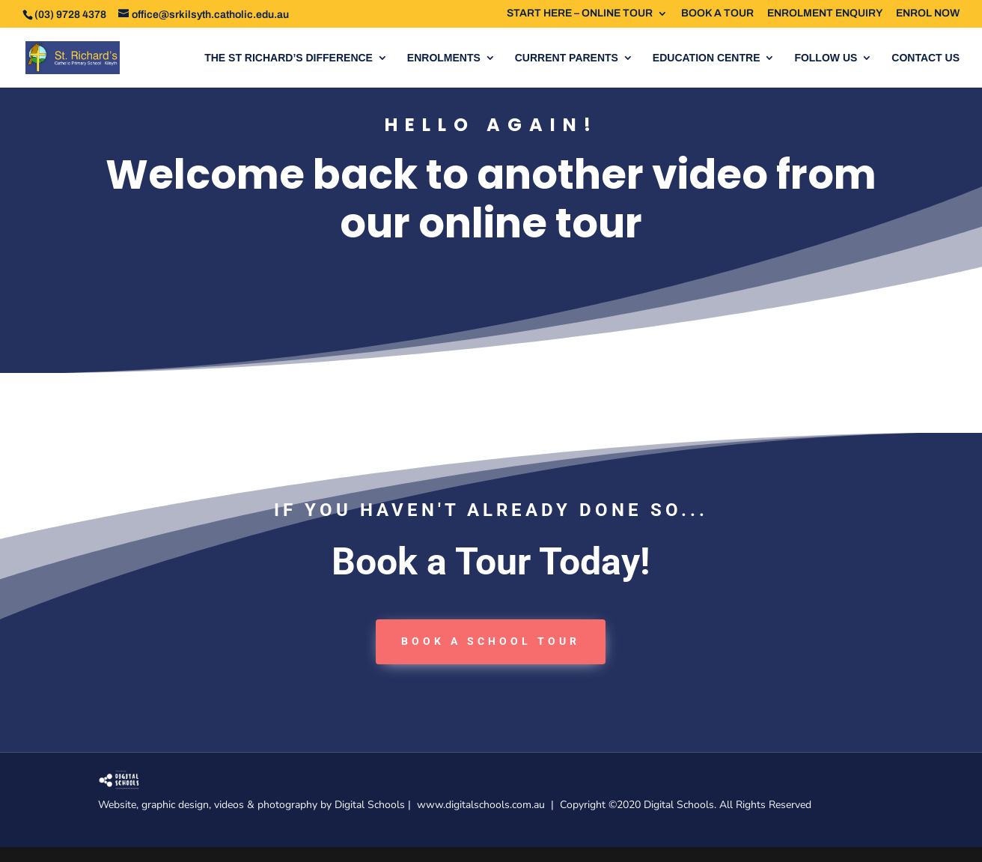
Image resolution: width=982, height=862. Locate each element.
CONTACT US (925, 58)
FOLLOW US (825, 58)
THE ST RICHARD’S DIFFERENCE (288, 58)
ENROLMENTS (444, 58)
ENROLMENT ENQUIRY (824, 13)
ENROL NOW (928, 13)
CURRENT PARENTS (566, 58)
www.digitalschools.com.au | (488, 805)
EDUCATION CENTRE (706, 58)
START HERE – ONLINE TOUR (580, 13)
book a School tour (490, 641)
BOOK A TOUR (717, 13)
